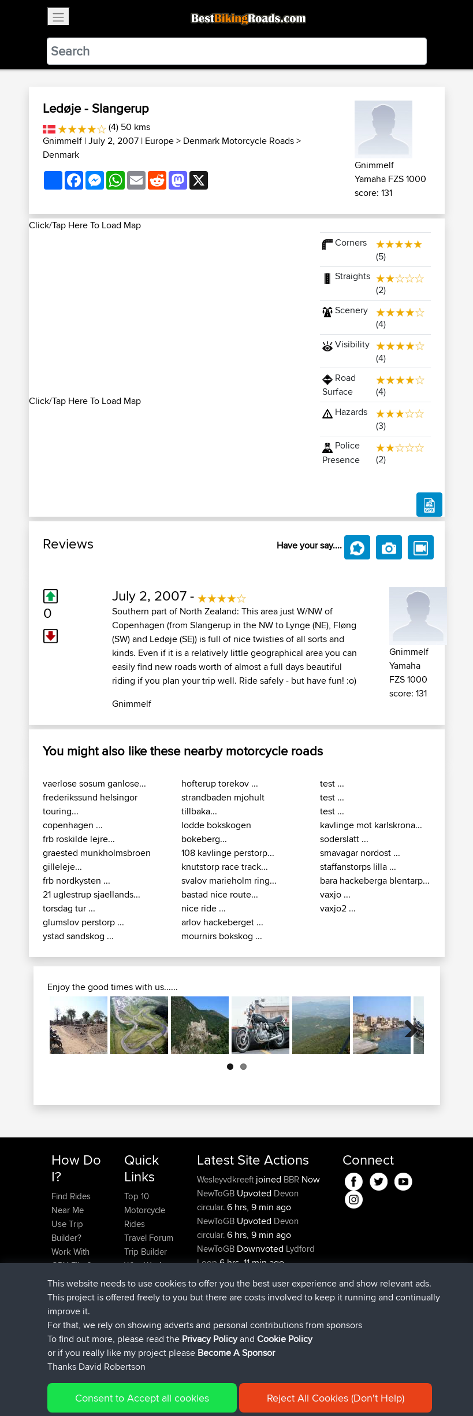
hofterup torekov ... (219, 783)
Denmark (61, 154)
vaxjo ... (335, 894)
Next (406, 1025)
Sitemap (159, 1390)
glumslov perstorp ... (83, 922)
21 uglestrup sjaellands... (91, 894)
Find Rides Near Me (71, 1203)
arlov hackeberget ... (222, 922)
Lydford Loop (299, 1276)
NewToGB (217, 1193)
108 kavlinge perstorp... (227, 852)
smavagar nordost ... (360, 852)
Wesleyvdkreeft (226, 1179)
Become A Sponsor (70, 1314)
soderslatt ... (344, 839)
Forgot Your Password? (73, 1286)
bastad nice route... (219, 894)
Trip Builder (145, 1252)
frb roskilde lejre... (79, 839)
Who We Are (147, 1265)
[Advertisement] (167, 313)
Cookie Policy (263, 1390)
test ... (332, 783)
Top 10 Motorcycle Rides (144, 1210)
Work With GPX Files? (71, 1259)
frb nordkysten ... (76, 880)
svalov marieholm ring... (229, 880)
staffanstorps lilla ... (358, 866)
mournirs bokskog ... (221, 936)
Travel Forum (148, 1238)
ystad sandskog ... (78, 936)
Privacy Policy (206, 1390)
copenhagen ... (73, 825)
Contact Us (145, 1279)
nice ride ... (203, 908)
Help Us (139, 1293)
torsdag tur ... (69, 908)
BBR (291, 1179)
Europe (159, 140)
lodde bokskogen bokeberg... (216, 832)
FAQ (59, 1335)
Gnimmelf (62, 140)
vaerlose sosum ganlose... (94, 783)
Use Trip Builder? (67, 1231)
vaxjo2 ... (338, 908)
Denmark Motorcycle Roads (238, 140)
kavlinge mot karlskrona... (371, 825)
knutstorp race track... (224, 866)
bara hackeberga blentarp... (375, 880)
